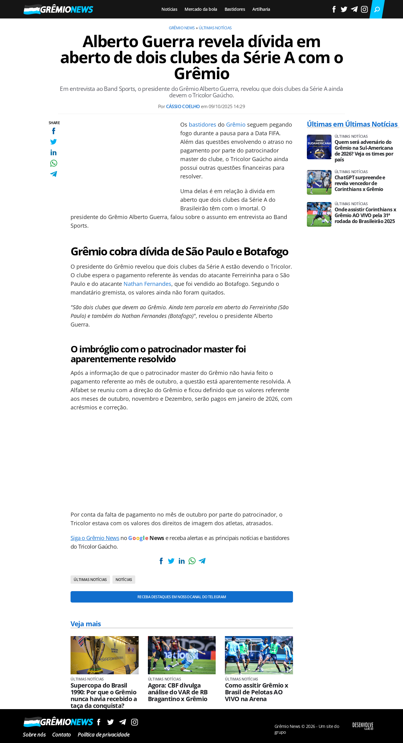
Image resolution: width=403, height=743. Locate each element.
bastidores (202, 124)
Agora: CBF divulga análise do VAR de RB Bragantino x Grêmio (178, 692)
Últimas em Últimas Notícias (352, 124)
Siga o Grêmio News (95, 538)
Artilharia (261, 9)
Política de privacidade (103, 734)
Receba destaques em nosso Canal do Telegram (181, 596)
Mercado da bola (201, 9)
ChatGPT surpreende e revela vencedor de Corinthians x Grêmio (360, 183)
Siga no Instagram (134, 722)
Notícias (169, 9)
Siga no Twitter (110, 722)
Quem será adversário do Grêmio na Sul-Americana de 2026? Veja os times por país (364, 151)
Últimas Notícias (215, 27)
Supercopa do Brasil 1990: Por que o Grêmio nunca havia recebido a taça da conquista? (104, 695)
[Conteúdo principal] (201, 371)
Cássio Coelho (183, 106)
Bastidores (235, 9)
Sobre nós (34, 734)
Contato (61, 734)
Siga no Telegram (122, 722)
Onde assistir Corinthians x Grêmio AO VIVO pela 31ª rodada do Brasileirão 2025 (365, 215)
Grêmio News (181, 27)
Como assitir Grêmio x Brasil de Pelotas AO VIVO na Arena (256, 692)
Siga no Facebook (98, 722)
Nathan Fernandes (147, 283)
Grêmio (236, 124)
